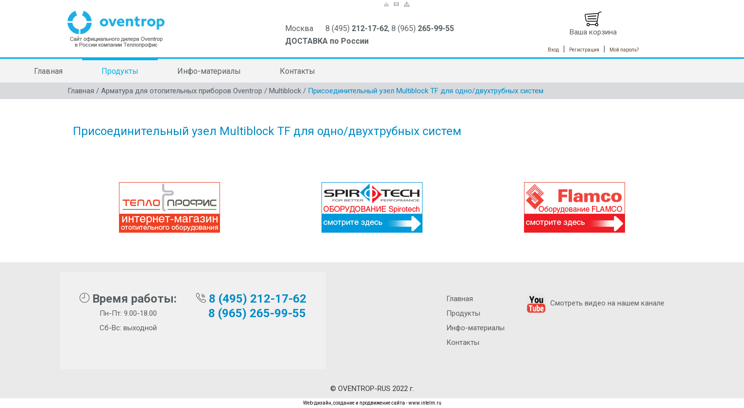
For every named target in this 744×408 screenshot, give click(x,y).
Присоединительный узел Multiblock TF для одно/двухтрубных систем (425, 90)
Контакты (297, 71)
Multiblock (285, 90)
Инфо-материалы (209, 71)
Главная (48, 71)
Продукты (119, 71)
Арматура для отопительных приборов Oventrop (181, 90)
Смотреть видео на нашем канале (594, 303)
